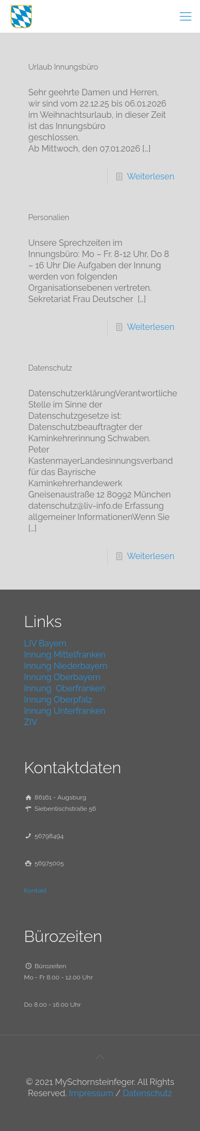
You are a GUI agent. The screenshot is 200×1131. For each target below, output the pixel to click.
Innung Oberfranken (64, 688)
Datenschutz (50, 367)
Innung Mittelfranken (65, 655)
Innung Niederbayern (66, 666)
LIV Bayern (45, 643)
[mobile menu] (186, 16)
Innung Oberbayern (62, 677)
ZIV (30, 722)
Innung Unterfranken (65, 711)
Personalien (48, 217)
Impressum (91, 1093)
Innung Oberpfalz (58, 700)
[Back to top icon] (100, 1057)
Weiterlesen (150, 176)
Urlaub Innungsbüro (63, 66)
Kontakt (35, 890)
